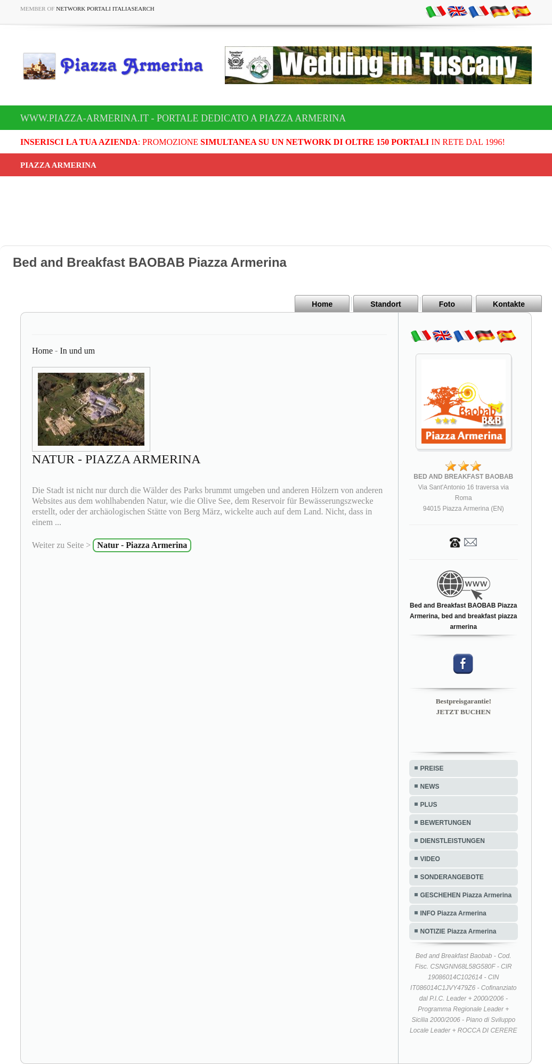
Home (322, 304)
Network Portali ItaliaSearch (105, 8)
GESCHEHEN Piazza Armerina (466, 895)
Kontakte (509, 304)
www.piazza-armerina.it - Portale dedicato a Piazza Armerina (183, 118)
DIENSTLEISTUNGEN (452, 841)
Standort (385, 304)
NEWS (430, 786)
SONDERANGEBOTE (452, 877)
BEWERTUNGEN (445, 822)
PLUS (428, 804)
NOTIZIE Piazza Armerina (458, 931)
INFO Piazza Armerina (453, 913)
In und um (77, 350)
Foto (447, 304)
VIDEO (430, 859)
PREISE (432, 768)
